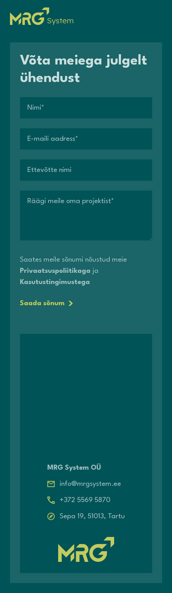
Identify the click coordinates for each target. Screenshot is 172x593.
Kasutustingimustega (55, 282)
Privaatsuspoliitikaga (55, 271)
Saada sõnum (46, 303)
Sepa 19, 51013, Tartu (92, 516)
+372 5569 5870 (85, 500)
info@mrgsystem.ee (90, 484)
